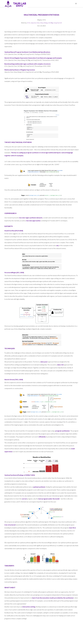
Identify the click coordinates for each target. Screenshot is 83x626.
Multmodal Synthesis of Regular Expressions (19, 70)
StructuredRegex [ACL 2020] (14, 272)
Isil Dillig (50, 23)
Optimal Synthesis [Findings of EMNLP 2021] (19, 475)
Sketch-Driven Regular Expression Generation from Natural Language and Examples (33, 58)
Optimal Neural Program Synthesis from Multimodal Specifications (27, 52)
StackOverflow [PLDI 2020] (13, 230)
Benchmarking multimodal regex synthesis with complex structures (27, 64)
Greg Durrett (57, 23)
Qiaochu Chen (35, 23)
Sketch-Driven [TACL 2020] (13, 379)
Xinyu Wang (43, 23)
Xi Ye (28, 23)
